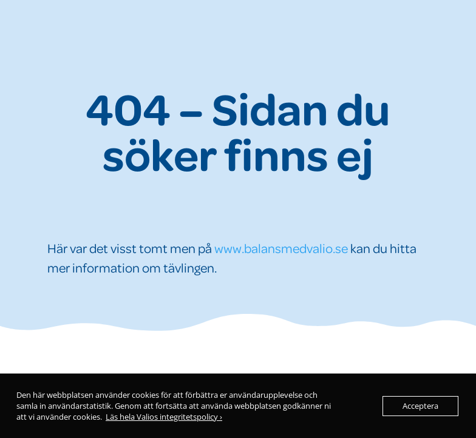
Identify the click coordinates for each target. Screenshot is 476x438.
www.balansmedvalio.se (281, 248)
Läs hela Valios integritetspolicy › (164, 416)
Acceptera (420, 405)
